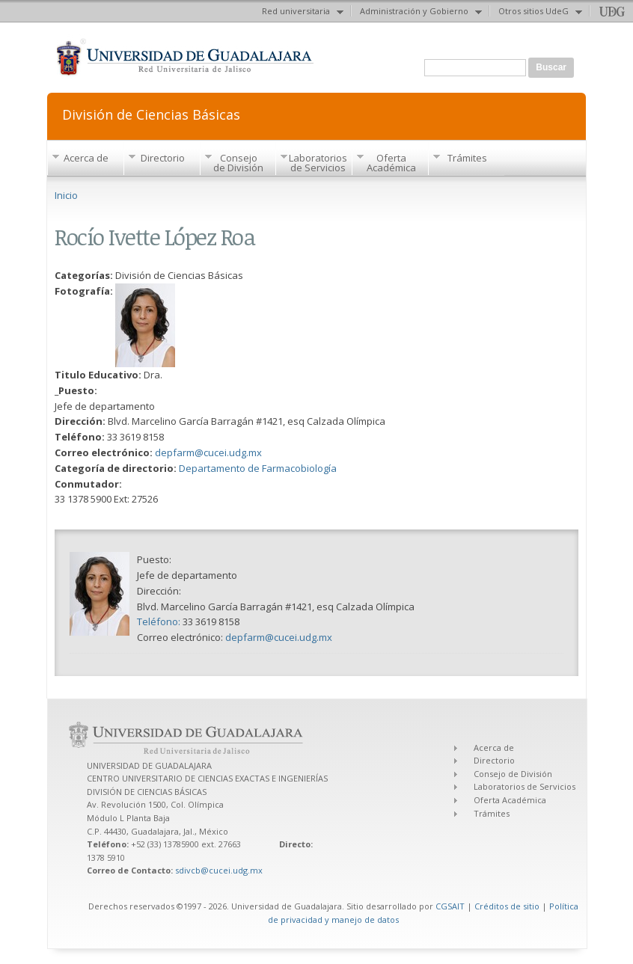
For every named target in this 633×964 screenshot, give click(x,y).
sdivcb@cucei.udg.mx (219, 870)
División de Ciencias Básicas (151, 113)
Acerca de (86, 158)
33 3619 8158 (211, 621)
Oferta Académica (391, 162)
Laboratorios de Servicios (318, 162)
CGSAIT (450, 906)
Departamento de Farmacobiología (258, 468)
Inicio (66, 195)
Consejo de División (238, 162)
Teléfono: (160, 621)
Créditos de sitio (506, 906)
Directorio (163, 158)
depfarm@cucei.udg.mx (208, 452)
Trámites (467, 158)
